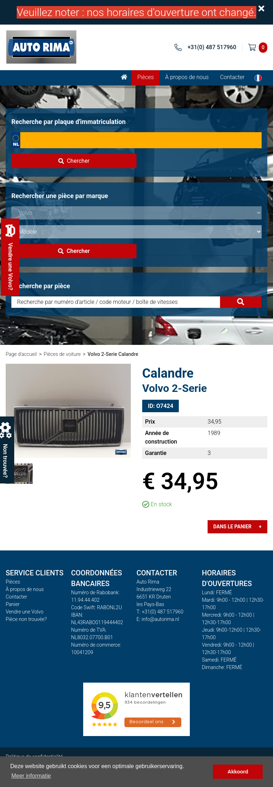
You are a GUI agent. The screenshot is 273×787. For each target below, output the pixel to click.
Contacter (232, 77)
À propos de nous (187, 77)
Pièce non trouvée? (26, 619)
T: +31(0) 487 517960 (159, 612)
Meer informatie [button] (31, 776)
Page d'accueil (21, 354)
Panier (13, 604)
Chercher (74, 160)
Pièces (145, 77)
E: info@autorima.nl (157, 619)
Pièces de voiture (62, 354)
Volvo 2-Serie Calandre (112, 354)
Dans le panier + (237, 526)
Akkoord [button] (238, 772)
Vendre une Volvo (24, 612)
